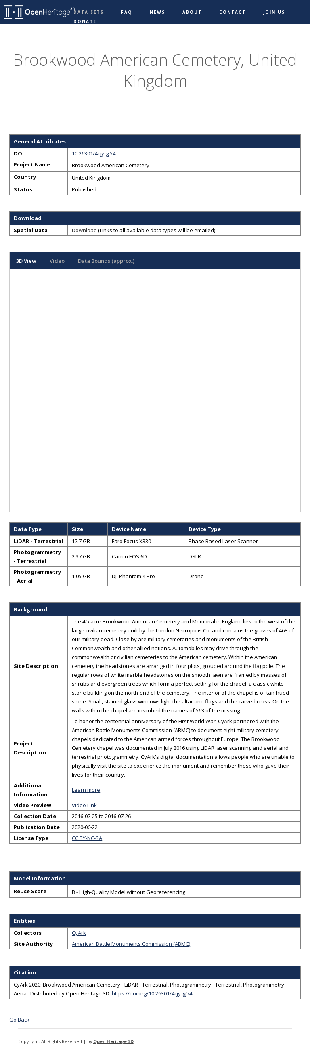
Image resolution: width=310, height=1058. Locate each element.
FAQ (126, 12)
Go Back (19, 1019)
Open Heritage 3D (113, 1041)
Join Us (274, 12)
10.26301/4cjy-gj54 (93, 153)
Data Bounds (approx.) (106, 260)
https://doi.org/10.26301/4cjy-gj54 (152, 993)
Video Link (84, 805)
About (192, 12)
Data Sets (88, 12)
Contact (232, 12)
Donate (84, 21)
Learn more (86, 790)
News (157, 12)
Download (84, 230)
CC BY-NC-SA (87, 838)
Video (57, 260)
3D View (26, 260)
